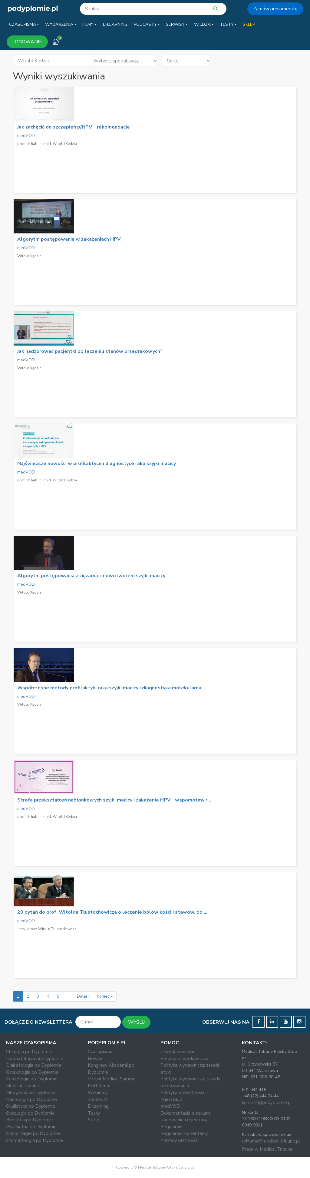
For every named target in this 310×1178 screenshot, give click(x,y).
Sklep (93, 1120)
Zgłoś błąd (171, 1099)
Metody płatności (178, 1140)
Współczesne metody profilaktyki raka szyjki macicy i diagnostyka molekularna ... (111, 687)
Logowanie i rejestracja (184, 1120)
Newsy (95, 1059)
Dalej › (83, 996)
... (68, 996)
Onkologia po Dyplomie (30, 1113)
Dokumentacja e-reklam (185, 1113)
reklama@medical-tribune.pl (271, 1141)
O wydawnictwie (178, 1052)
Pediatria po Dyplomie (29, 1120)
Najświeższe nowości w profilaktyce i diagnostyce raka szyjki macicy (96, 463)
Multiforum (99, 1086)
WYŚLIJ (136, 1022)
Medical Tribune (22, 1086)
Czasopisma (100, 1052)
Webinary (98, 1092)
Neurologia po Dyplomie (31, 1099)
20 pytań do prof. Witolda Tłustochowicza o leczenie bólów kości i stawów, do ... (112, 912)
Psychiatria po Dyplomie (31, 1127)
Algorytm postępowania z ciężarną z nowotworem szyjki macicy (91, 575)
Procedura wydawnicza (184, 1059)
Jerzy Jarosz (27, 928)
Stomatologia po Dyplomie (34, 1140)
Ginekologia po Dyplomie (32, 1072)
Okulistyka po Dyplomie (30, 1106)
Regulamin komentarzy (184, 1133)
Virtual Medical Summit (112, 1079)
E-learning (98, 1106)
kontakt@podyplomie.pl (267, 1102)
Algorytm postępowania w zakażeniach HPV (68, 239)
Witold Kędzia (29, 255)
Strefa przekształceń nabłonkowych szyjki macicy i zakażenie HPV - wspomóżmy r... (114, 800)
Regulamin (171, 1127)
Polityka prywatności (182, 1092)
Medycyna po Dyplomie (30, 1092)
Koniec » (105, 996)
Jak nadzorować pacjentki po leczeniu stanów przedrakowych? (90, 351)
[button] (24, 25)
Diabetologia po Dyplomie (33, 1065)
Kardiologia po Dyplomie (32, 1079)
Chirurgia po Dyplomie (29, 1052)
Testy (94, 1113)
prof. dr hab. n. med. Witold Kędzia (47, 143)
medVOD (26, 136)
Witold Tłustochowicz (57, 928)
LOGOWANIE (27, 41)
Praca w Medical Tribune (267, 1149)
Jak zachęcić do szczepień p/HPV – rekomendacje (73, 127)
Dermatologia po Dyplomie (34, 1059)
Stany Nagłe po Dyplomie (33, 1133)
